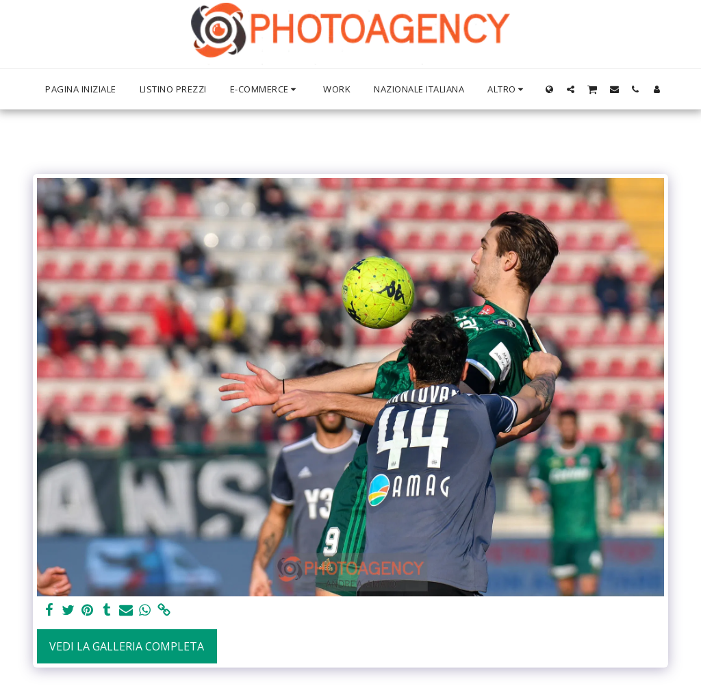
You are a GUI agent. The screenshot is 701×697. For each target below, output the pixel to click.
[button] (571, 89)
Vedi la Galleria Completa (126, 646)
